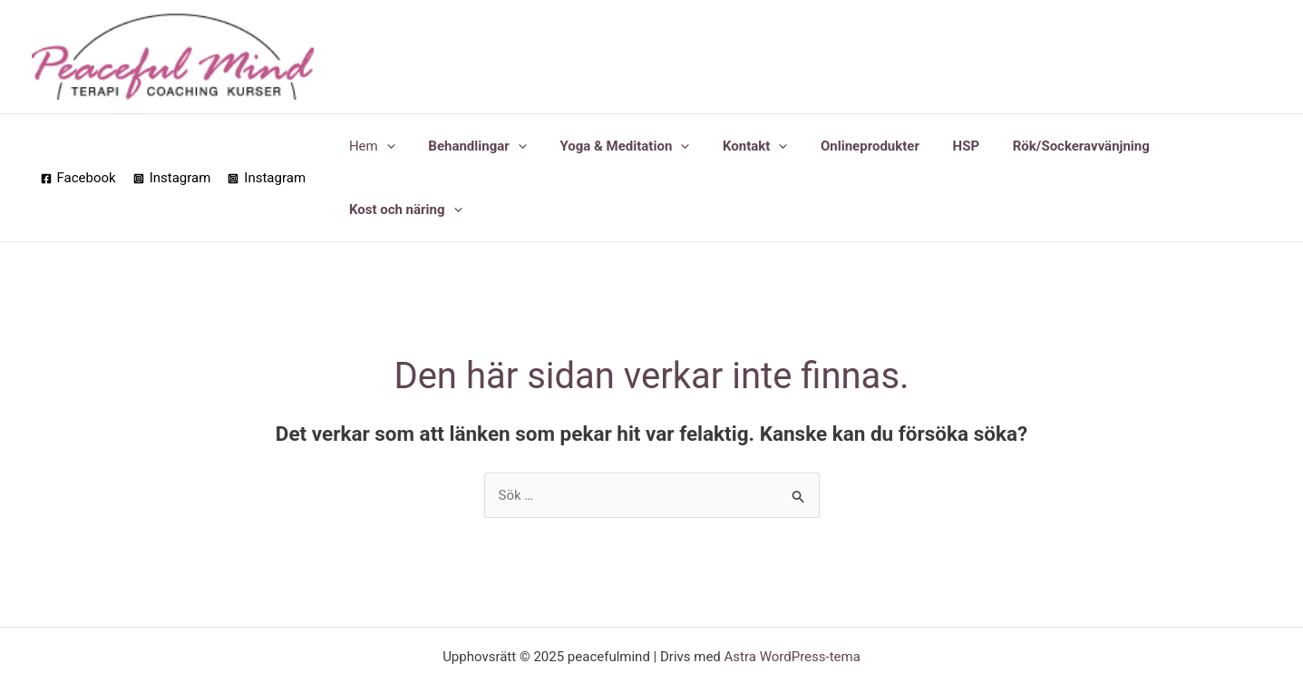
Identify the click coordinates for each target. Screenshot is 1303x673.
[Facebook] (78, 146)
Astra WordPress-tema (792, 593)
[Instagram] (172, 146)
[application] (390, 146)
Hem (376, 146)
